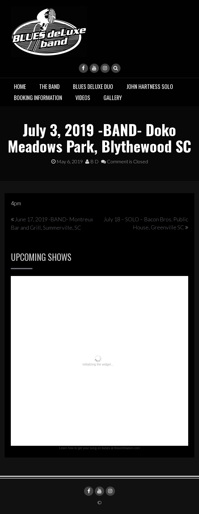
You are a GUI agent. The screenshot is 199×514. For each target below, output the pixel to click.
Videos (82, 98)
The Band (49, 86)
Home (20, 86)
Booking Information (38, 98)
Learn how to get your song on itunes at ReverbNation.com (99, 448)
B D (92, 161)
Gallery (113, 98)
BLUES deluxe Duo (93, 86)
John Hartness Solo (149, 86)
